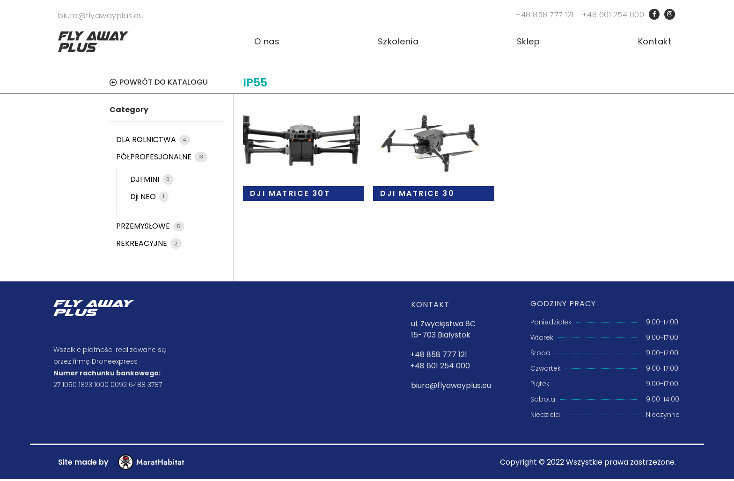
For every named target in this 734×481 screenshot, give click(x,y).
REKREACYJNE (142, 245)
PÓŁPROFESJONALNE (154, 159)
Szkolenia (398, 43)
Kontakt (655, 43)
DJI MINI (145, 181)
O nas (267, 43)
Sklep (528, 43)
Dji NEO (144, 198)
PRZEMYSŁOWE (144, 228)
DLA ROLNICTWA (147, 141)
